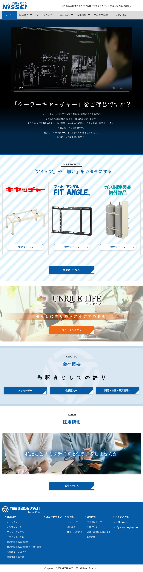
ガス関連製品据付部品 (17, 542)
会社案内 (65, 15)
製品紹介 (24, 15)
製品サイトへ (25, 247)
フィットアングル (15, 532)
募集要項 (91, 537)
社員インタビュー (95, 527)
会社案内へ (71, 390)
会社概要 (71, 527)
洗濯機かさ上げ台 (15, 556)
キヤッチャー (13, 522)
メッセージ (72, 522)
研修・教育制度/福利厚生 (99, 532)
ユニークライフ (44, 15)
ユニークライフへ (71, 330)
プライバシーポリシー (126, 527)
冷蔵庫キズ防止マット (17, 552)
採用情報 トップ (94, 522)
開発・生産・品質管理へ (117, 390)
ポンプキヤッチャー (16, 527)
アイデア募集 (101, 15)
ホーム (8, 15)
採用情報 (81, 15)
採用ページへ (71, 486)
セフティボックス (15, 537)
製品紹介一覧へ (71, 270)
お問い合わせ (122, 15)
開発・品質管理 (74, 532)
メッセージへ (25, 390)
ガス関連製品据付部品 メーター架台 (24, 547)
